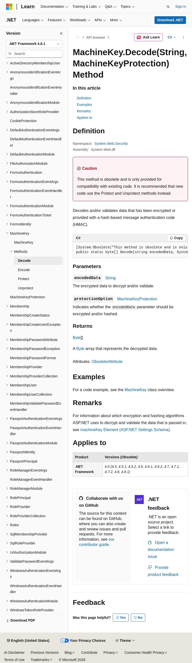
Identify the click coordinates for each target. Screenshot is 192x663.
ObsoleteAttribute (107, 361)
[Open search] (168, 6)
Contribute (89, 653)
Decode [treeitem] (24, 261)
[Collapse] (61, 33)
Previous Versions (44, 653)
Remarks (84, 111)
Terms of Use (14, 660)
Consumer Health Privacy (144, 653)
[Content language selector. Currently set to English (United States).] (28, 641)
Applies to (84, 118)
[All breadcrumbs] (77, 37)
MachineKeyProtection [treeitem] (27, 297)
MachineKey (135, 390)
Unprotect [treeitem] (25, 288)
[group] (130, 250)
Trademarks (39, 660)
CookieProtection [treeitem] (23, 121)
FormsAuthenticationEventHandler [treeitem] (36, 194)
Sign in (180, 6)
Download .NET (170, 20)
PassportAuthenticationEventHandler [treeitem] (35, 431)
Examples (84, 105)
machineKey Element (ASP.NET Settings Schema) (125, 430)
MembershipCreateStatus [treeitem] (30, 315)
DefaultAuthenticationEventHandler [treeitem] (35, 142)
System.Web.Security (111, 144)
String (110, 278)
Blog (68, 653)
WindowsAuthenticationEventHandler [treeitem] (36, 589)
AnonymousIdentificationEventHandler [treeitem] (36, 90)
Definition (84, 98)
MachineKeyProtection (137, 299)
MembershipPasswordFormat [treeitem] (33, 358)
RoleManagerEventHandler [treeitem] (31, 480)
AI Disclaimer (14, 653)
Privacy (109, 653)
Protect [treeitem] (23, 279)
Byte (77, 337)
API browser (95, 37)
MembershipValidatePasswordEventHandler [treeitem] (35, 406)
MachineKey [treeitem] (23, 242)
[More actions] (183, 37)
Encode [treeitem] (24, 270)
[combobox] (34, 44)
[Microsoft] (9, 6)
